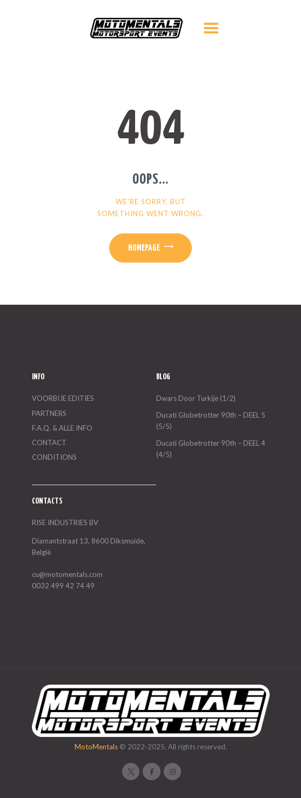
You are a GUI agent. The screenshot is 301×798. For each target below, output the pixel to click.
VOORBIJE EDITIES (63, 398)
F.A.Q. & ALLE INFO (62, 428)
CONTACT (49, 442)
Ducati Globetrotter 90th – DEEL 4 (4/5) (210, 449)
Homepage (144, 248)
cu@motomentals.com (67, 574)
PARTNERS (49, 413)
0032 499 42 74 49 (63, 585)
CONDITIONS (54, 457)
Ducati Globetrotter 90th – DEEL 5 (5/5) (210, 421)
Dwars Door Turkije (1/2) (196, 398)
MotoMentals (97, 746)
